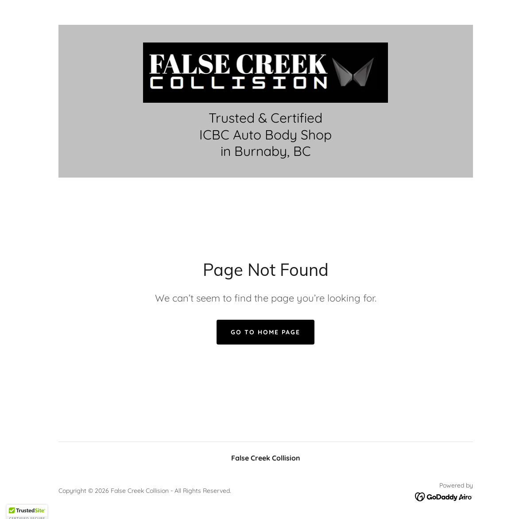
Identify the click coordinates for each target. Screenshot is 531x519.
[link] (265, 71)
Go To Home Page (265, 332)
